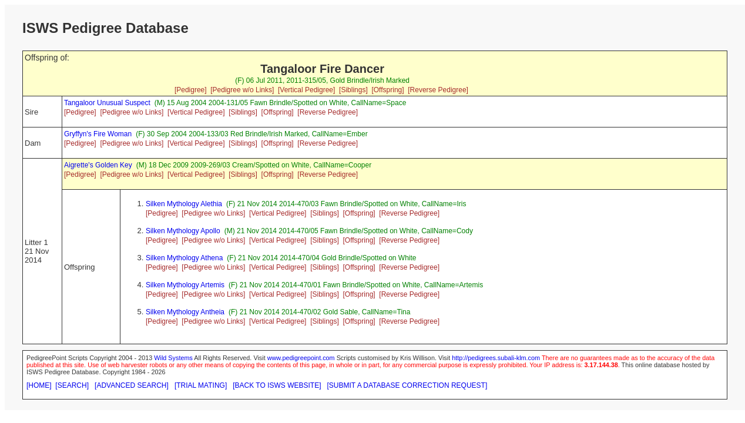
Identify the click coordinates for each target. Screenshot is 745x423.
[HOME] (39, 385)
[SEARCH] (72, 385)
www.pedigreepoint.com (301, 357)
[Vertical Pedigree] (306, 90)
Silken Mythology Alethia (184, 204)
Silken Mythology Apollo (183, 231)
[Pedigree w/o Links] (242, 90)
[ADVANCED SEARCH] (132, 385)
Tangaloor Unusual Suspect (107, 103)
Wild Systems (173, 357)
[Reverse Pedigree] (438, 90)
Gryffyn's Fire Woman (98, 134)
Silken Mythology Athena (184, 258)
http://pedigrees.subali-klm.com (496, 357)
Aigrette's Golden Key (98, 165)
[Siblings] (353, 90)
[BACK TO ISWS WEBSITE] (277, 385)
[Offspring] (387, 90)
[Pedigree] (190, 90)
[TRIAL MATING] (200, 385)
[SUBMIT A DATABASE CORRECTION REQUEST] (407, 385)
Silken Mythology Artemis (185, 285)
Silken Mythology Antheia (185, 312)
